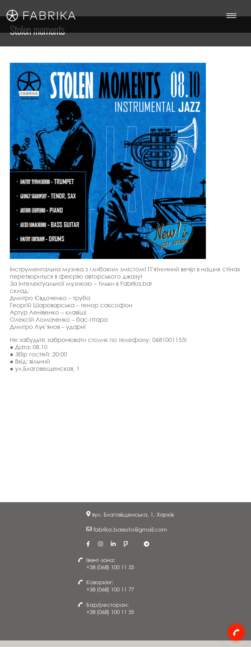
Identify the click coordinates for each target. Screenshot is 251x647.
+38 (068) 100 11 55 (110, 567)
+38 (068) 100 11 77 (110, 589)
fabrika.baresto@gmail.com (130, 529)
